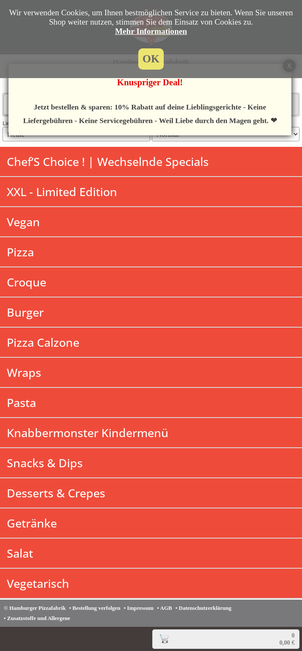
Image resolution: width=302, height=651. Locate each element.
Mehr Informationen (151, 31)
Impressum (140, 608)
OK (151, 59)
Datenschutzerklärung (205, 608)
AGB (166, 608)
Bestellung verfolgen (96, 608)
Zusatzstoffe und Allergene (38, 618)
